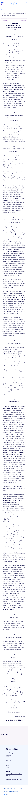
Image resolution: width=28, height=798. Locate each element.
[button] (12, 3)
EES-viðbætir (9, 776)
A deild (7, 763)
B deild (7, 765)
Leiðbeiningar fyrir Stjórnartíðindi (14, 773)
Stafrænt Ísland (8, 788)
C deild (7, 767)
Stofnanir (6, 791)
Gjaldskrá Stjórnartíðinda (12, 778)
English (7, 794)
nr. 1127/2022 (18, 779)
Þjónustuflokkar (18, 788)
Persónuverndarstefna (13, 791)
